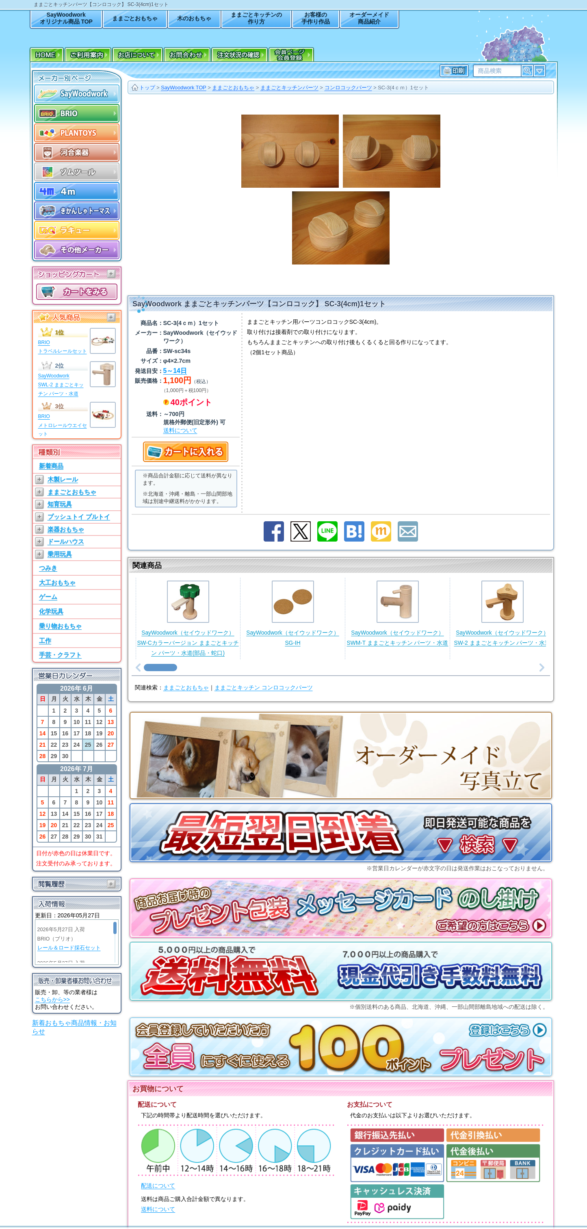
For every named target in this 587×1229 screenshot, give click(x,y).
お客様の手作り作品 (315, 18)
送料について (180, 430)
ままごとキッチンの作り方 (256, 18)
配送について (158, 1186)
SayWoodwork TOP (183, 88)
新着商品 (51, 465)
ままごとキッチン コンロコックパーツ (263, 688)
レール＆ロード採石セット (69, 948)
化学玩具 (51, 611)
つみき (48, 567)
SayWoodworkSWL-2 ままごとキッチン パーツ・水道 (61, 384)
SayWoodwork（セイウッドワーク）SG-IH (292, 613)
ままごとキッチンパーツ (289, 88)
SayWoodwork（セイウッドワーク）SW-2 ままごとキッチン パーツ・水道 (502, 613)
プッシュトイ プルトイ (79, 516)
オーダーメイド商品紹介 (369, 18)
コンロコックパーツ (348, 88)
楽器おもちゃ (66, 529)
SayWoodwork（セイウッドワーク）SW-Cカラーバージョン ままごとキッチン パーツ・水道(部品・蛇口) (187, 618)
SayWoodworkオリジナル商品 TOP (66, 18)
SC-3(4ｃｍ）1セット (403, 88)
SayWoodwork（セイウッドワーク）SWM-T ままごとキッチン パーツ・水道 (397, 613)
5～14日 (175, 370)
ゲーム (48, 596)
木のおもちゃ (194, 18)
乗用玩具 (60, 554)
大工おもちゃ (57, 582)
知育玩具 (60, 504)
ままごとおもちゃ (135, 18)
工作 (45, 640)
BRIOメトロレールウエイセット (62, 425)
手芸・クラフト (60, 654)
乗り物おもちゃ (60, 625)
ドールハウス (66, 541)
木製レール (63, 479)
